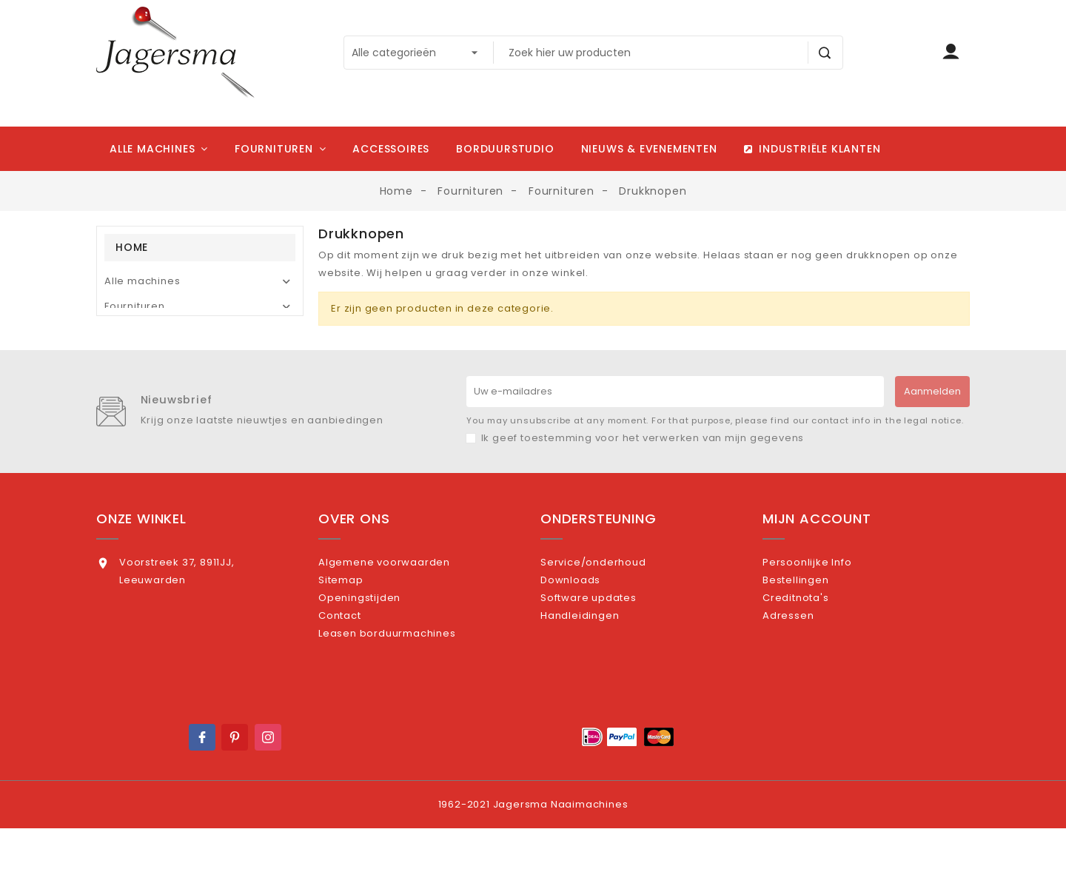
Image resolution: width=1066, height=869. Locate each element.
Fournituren (134, 306)
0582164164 (149, 635)
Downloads (589, 618)
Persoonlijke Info (826, 594)
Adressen (807, 667)
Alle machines (142, 281)
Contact (358, 667)
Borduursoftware (149, 331)
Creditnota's (814, 642)
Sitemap (359, 618)
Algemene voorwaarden (403, 594)
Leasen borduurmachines (406, 690)
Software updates (607, 642)
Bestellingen (814, 618)
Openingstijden (378, 642)
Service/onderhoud (612, 594)
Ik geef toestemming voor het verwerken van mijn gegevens (643, 470)
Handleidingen (599, 667)
